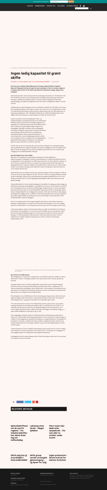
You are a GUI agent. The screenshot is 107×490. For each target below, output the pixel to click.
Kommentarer (40, 6)
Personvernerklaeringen (45, 481)
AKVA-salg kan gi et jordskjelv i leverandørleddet (19, 457)
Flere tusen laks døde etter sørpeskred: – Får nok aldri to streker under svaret (57, 431)
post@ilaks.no (14, 475)
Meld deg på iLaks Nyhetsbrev (41, 1)
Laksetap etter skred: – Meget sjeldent (37, 428)
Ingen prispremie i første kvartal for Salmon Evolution (58, 457)
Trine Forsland (43, 475)
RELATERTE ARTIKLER (22, 408)
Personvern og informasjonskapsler (48, 484)
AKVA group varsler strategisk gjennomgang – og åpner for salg (38, 459)
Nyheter (30, 6)
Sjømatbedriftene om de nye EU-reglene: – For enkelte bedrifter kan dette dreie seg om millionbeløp (19, 432)
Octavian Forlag (72, 6)
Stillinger (60, 6)
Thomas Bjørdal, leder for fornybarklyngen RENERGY (34, 81)
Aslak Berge (13, 480)
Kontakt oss (51, 6)
